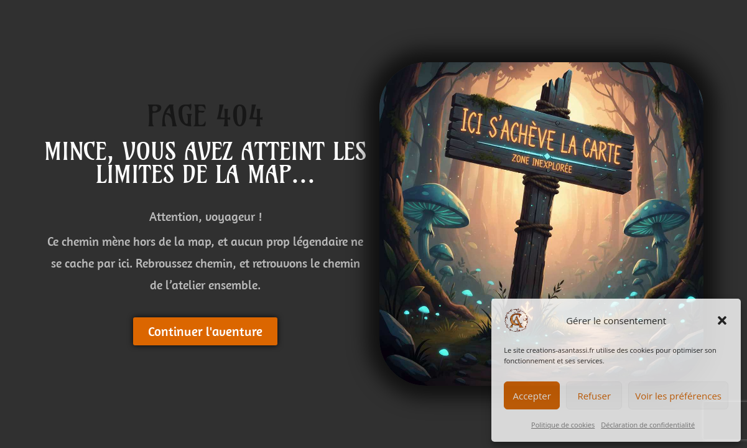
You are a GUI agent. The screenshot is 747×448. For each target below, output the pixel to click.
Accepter (532, 396)
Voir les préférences (678, 396)
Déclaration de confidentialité (648, 424)
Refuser (594, 396)
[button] (722, 320)
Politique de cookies (563, 424)
